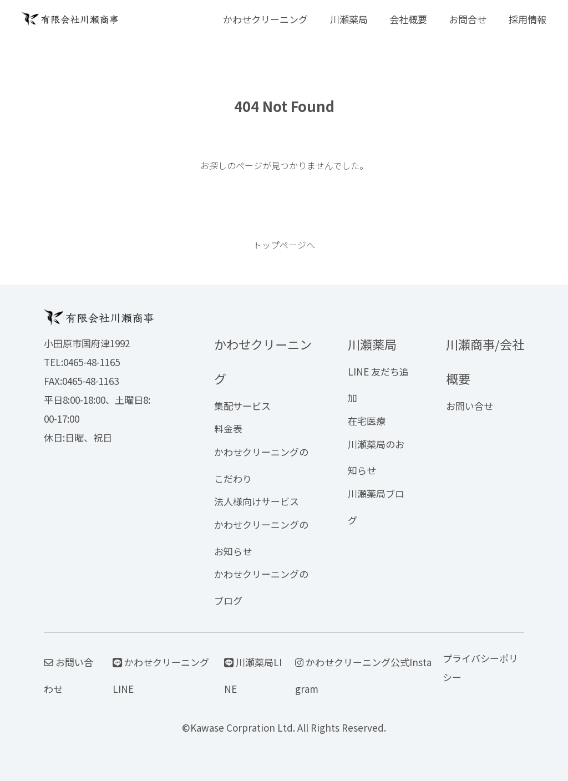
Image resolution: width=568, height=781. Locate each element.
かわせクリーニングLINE (161, 675)
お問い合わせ (68, 675)
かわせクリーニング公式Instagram (363, 675)
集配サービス (242, 406)
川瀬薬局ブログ (376, 506)
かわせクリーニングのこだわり (261, 465)
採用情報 (527, 19)
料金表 (228, 428)
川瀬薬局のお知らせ (376, 457)
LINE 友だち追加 (378, 384)
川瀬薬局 (349, 19)
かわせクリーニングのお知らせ (261, 538)
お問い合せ (469, 406)
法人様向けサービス (256, 501)
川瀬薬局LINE (253, 675)
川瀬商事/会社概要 (485, 361)
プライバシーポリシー (480, 667)
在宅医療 (367, 421)
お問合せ (467, 19)
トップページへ (284, 244)
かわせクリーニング (265, 19)
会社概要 (408, 19)
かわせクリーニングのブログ (261, 587)
